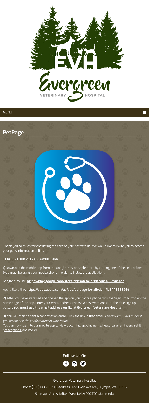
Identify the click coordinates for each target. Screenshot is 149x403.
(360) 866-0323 (44, 387)
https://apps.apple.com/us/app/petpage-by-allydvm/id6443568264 (78, 290)
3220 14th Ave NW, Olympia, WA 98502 (99, 387)
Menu (7, 112)
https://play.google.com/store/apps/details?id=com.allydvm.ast (75, 281)
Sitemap (41, 394)
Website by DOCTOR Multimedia (91, 394)
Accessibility (58, 394)
